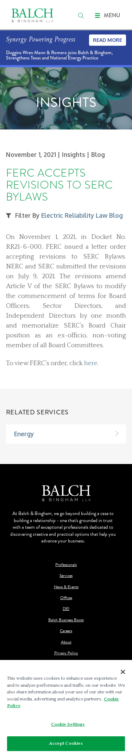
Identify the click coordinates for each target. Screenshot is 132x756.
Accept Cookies (66, 743)
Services (66, 576)
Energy (24, 434)
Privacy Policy (66, 653)
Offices (66, 598)
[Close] (123, 672)
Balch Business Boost (66, 620)
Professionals (66, 565)
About (66, 642)
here (91, 363)
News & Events (66, 587)
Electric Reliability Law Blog (82, 215)
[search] (81, 15)
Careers (66, 631)
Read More (107, 40)
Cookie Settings (68, 724)
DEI (66, 609)
